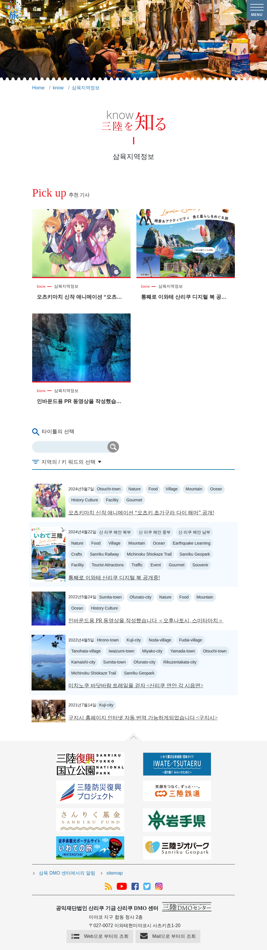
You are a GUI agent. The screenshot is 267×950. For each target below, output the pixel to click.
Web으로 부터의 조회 (106, 936)
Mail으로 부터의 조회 (174, 936)
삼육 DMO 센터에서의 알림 (67, 873)
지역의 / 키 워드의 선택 (68, 462)
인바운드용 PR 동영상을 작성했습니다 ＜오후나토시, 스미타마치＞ (145, 620)
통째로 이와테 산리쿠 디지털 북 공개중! (114, 578)
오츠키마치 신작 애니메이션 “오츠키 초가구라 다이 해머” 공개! (141, 513)
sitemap (115, 873)
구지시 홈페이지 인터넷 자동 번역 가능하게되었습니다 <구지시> (142, 718)
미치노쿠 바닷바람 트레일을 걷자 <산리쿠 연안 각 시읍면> (135, 685)
